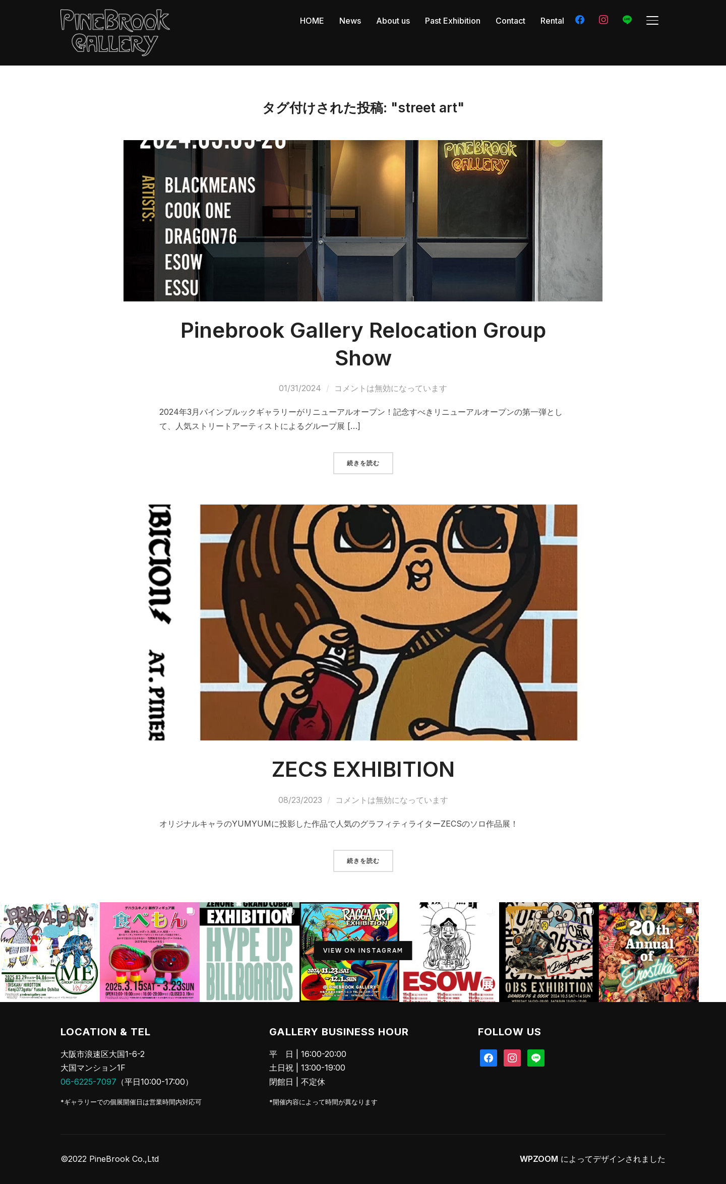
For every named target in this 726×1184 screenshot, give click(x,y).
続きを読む (363, 463)
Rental (552, 21)
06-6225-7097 (88, 1082)
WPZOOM (539, 1159)
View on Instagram (363, 951)
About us (393, 21)
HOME (312, 21)
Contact (510, 21)
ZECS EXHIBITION (363, 769)
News (350, 21)
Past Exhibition (452, 21)
